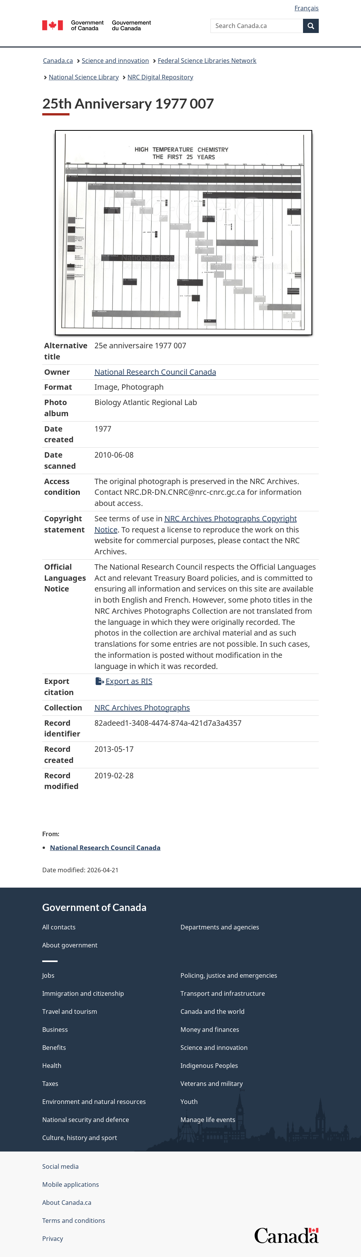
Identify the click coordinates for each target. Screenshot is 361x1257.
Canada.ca (58, 60)
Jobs (48, 975)
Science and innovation (115, 60)
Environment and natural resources (94, 1101)
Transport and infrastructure (222, 993)
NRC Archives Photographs (142, 707)
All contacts (59, 927)
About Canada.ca (66, 1202)
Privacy (52, 1238)
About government (70, 945)
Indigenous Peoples (209, 1065)
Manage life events (207, 1119)
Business (55, 1029)
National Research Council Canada (155, 372)
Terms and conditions (73, 1220)
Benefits (54, 1047)
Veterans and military (211, 1083)
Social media (60, 1166)
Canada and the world (212, 1011)
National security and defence (85, 1119)
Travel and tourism (69, 1011)
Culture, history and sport (79, 1137)
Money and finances (209, 1029)
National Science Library (84, 77)
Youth (189, 1101)
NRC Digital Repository (160, 77)
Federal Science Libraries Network (207, 60)
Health (51, 1065)
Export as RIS (124, 681)
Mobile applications (70, 1184)
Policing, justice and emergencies (228, 975)
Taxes (50, 1083)
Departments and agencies (219, 927)
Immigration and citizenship (83, 993)
